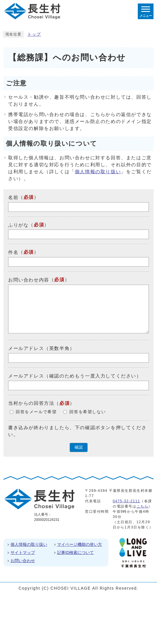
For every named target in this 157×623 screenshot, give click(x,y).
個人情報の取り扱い (98, 171)
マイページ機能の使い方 (79, 544)
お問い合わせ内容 (28, 279)
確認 (79, 447)
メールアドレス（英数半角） (41, 348)
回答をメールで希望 (36, 412)
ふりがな (18, 224)
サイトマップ (22, 552)
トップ (34, 34)
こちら (143, 506)
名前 (13, 197)
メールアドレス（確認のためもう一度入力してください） (75, 375)
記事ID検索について (75, 552)
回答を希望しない (87, 412)
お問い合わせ (22, 560)
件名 (13, 252)
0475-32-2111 (126, 501)
